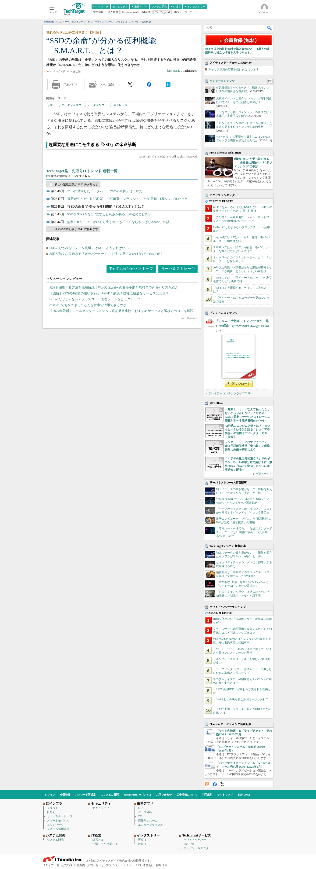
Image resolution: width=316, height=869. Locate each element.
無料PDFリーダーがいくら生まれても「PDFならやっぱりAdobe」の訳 (118, 222)
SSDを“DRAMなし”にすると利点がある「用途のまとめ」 (109, 214)
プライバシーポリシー (120, 865)
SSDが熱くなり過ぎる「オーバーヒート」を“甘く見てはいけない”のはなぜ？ (106, 254)
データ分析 (145, 812)
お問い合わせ (164, 794)
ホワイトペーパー (195, 839)
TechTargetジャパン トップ (131, 269)
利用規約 (207, 794)
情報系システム (148, 820)
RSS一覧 (189, 844)
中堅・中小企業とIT (104, 844)
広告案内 (79, 865)
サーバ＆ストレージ (178, 269)
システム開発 (55, 839)
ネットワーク (55, 824)
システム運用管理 (58, 829)
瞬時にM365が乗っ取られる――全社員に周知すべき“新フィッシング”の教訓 (253, 162)
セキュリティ (100, 808)
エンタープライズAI (150, 824)
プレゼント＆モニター (198, 848)
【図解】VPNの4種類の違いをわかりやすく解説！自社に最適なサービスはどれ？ (109, 293)
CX (140, 816)
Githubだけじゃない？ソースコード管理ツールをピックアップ (95, 299)
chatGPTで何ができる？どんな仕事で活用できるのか (88, 305)
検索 (269, 28)
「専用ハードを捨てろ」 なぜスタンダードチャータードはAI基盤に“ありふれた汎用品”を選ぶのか (244, 532)
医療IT (142, 839)
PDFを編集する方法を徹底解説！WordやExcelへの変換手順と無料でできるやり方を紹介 (114, 287)
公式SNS (66, 865)
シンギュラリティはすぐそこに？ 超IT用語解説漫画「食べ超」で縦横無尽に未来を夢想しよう (247, 445)
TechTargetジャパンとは (137, 794)
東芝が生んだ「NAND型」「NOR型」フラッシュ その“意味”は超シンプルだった (127, 199)
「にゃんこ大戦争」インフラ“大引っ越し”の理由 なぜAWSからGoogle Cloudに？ (242, 326)
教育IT (142, 844)
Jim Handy (174, 70)
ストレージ (120, 105)
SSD (53, 105)
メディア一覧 (51, 865)
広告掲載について (187, 794)
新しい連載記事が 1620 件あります (76, 184)
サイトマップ (225, 794)
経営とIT (97, 839)
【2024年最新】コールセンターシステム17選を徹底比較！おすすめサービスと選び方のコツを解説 (121, 311)
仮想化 (51, 812)
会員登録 (65, 794)
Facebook (215, 784)
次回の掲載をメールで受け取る (70, 176)
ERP (140, 808)
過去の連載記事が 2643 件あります (76, 229)
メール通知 (107, 84)
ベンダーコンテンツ (222, 81)
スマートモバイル (58, 820)
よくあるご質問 (110, 794)
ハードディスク (71, 105)
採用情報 (161, 865)
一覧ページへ (264, 473)
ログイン (50, 794)
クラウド (52, 808)
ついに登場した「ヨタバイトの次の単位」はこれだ (104, 191)
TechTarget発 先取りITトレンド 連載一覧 (82, 171)
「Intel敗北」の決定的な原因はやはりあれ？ (241, 699)
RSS (207, 784)
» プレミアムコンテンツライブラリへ (229, 393)
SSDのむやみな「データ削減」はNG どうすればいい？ (91, 248)
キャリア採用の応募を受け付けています (233, 69)
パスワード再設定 (85, 794)
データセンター (97, 105)
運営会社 (148, 865)
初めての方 (244, 794)
